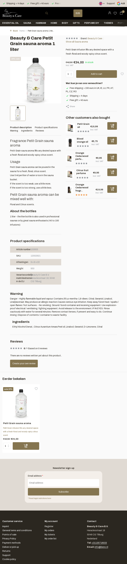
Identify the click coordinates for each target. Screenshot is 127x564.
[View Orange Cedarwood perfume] (69, 158)
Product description (21, 127)
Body (65, 23)
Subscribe (64, 492)
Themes (108, 23)
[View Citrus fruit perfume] (70, 174)
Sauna (27, 23)
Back (14, 31)
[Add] (112, 126)
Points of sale (9, 534)
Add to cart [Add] (96, 74)
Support (111, 3)
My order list (51, 538)
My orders (49, 530)
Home (54, 23)
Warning (14, 131)
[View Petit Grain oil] (70, 128)
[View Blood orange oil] (70, 142)
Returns (6, 551)
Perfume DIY (91, 23)
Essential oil (10, 23)
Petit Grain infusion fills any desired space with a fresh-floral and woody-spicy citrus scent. (20, 431)
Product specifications (46, 127)
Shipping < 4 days (77, 96)
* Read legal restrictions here (39, 498)
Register (49, 526)
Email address (35, 476)
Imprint (5, 526)
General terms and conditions (17, 530)
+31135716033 (99, 543)
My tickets (50, 534)
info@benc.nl (101, 547)
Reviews (40, 131)
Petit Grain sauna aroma (17, 423)
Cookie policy (9, 559)
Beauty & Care (95, 38)
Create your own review (23, 363)
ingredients (27, 131)
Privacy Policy (9, 538)
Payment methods (11, 543)
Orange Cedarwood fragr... (81, 187)
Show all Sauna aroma (77, 42)
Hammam (41, 23)
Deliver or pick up (10, 547)
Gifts (76, 23)
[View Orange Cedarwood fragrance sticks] (69, 190)
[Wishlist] (115, 13)
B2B (78, 13)
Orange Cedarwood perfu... (81, 156)
